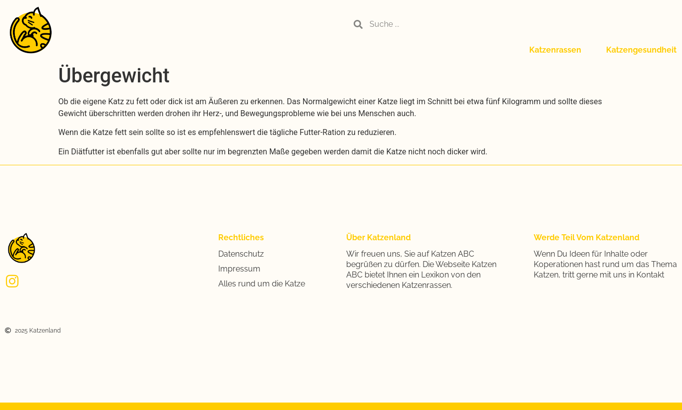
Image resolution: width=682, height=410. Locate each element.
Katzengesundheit (641, 50)
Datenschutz (241, 254)
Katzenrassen (555, 50)
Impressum (239, 268)
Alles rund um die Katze (261, 283)
